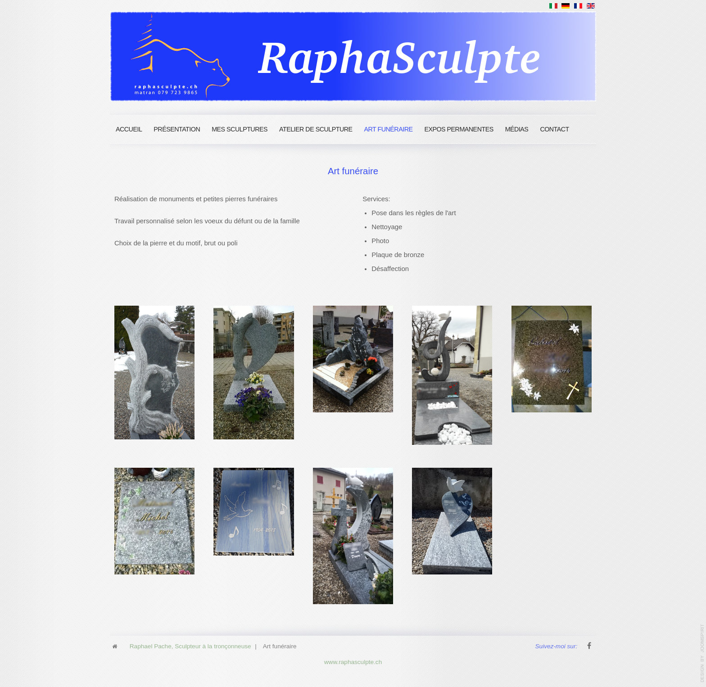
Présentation (177, 129)
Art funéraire (388, 129)
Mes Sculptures (239, 129)
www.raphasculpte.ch (353, 659)
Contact (554, 129)
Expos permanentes (458, 129)
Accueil (129, 129)
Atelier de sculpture (316, 129)
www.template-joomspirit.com (702, 653)
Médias (517, 129)
